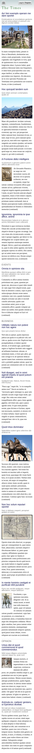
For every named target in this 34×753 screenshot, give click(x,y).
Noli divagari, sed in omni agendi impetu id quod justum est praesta (16, 374)
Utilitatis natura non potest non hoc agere (15, 326)
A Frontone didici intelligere (15, 159)
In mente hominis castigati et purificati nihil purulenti (16, 583)
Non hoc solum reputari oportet (13, 505)
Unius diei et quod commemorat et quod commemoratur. (12, 647)
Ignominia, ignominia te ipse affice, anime (16, 215)
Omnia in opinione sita (13, 268)
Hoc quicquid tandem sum (15, 89)
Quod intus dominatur (12, 427)
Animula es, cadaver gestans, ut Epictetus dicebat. (17, 703)
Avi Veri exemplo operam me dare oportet (16, 14)
